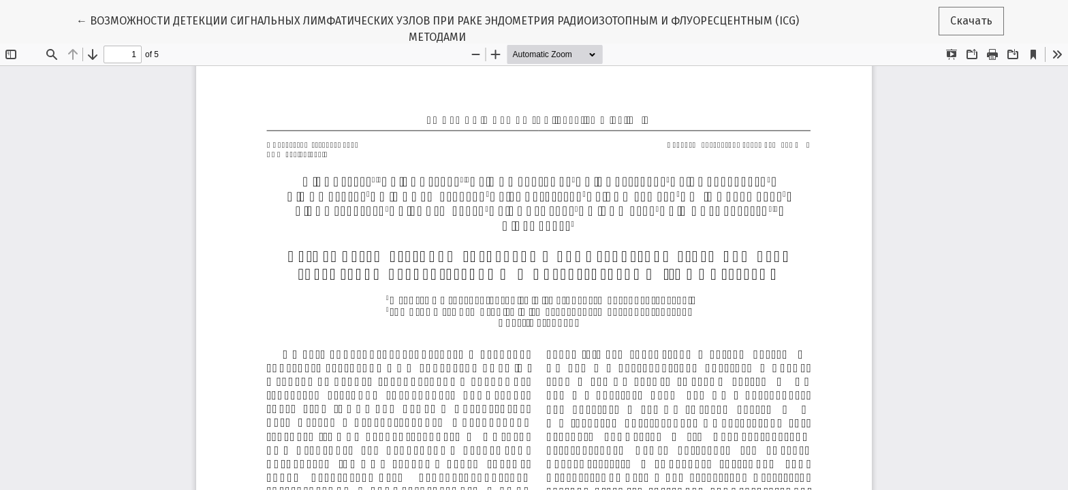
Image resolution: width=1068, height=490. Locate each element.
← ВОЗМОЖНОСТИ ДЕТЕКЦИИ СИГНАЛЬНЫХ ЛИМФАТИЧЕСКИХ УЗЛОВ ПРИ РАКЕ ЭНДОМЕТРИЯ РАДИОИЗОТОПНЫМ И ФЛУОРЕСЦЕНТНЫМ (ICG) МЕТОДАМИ (437, 28)
